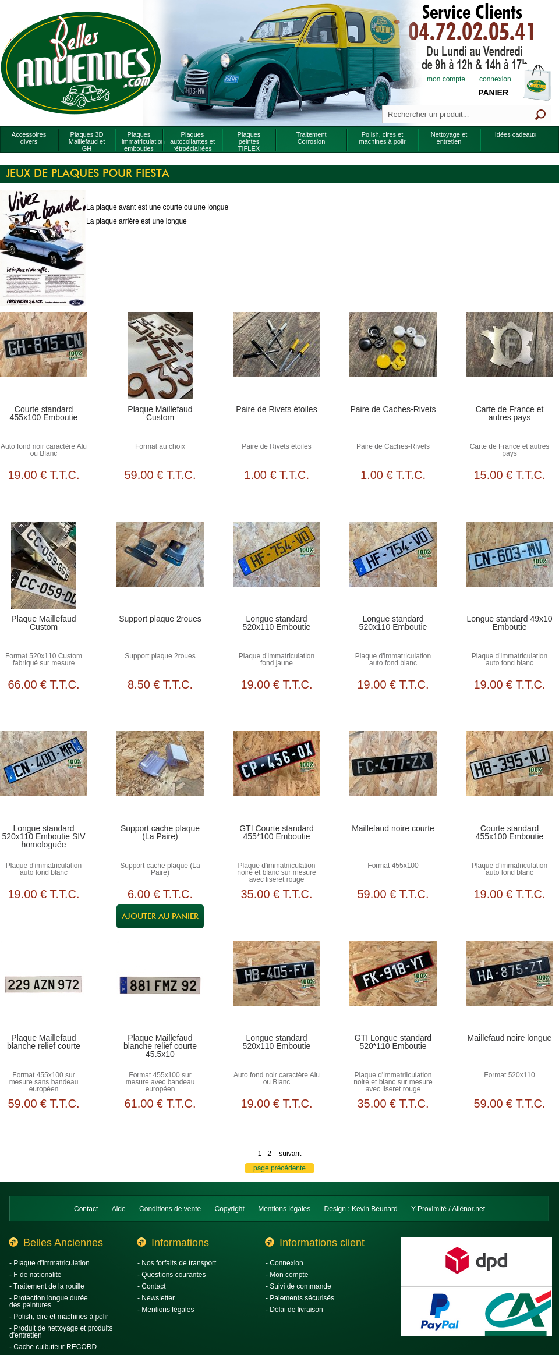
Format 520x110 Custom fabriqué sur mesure (43, 659)
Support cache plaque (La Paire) (160, 832)
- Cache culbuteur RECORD (53, 1347)
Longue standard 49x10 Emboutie (509, 623)
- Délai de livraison (294, 1310)
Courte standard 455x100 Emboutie (44, 413)
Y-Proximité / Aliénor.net (448, 1209)
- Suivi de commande (298, 1286)
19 (43, 475)
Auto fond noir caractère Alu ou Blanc (44, 450)
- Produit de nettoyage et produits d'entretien (60, 1331)
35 (276, 894)
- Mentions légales (165, 1310)
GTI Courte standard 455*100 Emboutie (276, 832)
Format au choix (160, 446)
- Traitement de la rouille (46, 1286)
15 (509, 475)
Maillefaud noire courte (393, 828)
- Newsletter (156, 1298)
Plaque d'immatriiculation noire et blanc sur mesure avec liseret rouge (276, 872)
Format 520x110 (509, 1075)
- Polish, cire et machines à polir (58, 1317)
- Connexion (284, 1263)
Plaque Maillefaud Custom (160, 413)
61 (160, 1103)
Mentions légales (284, 1209)
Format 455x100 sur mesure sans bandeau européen (44, 1082)
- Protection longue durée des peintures (48, 1301)
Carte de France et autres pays (510, 413)
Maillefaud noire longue (510, 1038)
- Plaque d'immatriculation (49, 1263)
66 (43, 684)
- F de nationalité (35, 1275)
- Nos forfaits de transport (176, 1263)
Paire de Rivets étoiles (276, 409)
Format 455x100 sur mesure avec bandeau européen (160, 1082)
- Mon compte (287, 1275)
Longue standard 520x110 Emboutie (277, 623)
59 (160, 475)
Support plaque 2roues (160, 619)
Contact (86, 1209)
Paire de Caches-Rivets (393, 409)
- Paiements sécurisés (300, 1298)
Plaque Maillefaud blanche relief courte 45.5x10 (160, 1046)
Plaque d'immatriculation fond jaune (276, 659)
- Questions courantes (171, 1275)
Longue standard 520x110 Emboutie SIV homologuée (43, 836)
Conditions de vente (170, 1209)
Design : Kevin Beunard (361, 1209)
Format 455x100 (392, 865)
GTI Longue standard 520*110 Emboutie (393, 1042)
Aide (119, 1209)
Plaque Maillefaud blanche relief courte (43, 1042)
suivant (290, 1154)
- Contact (151, 1286)
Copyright (230, 1209)
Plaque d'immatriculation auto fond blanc (393, 659)
